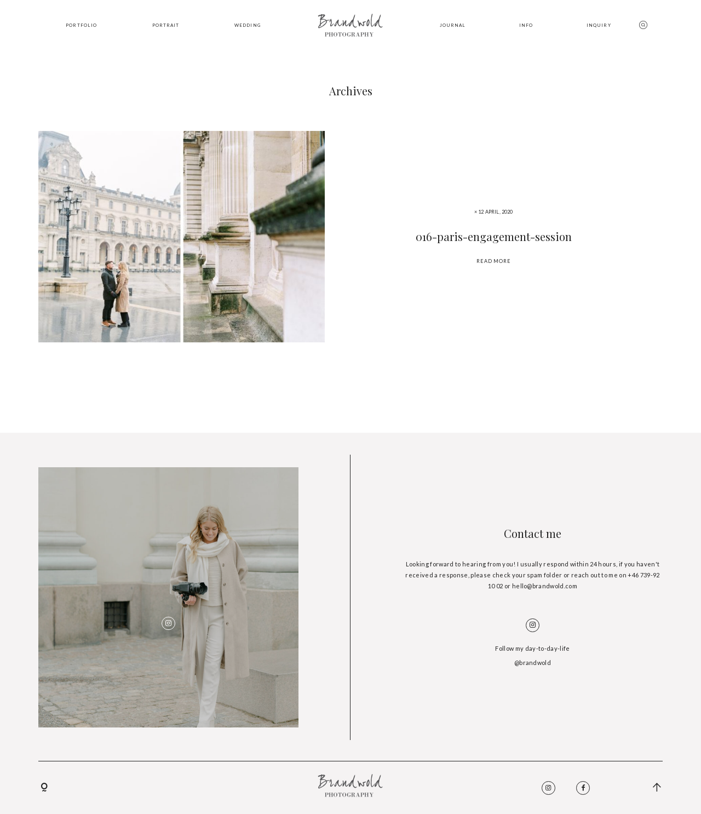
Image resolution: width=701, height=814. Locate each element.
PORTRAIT (166, 25)
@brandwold (532, 662)
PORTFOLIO (81, 25)
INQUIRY (599, 25)
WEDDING (247, 25)
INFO (526, 25)
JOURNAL (453, 25)
